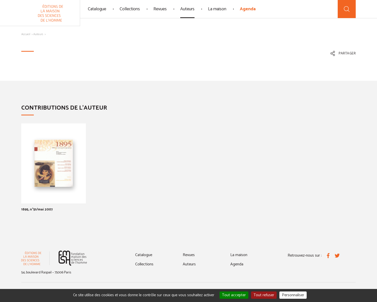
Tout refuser (264, 295)
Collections (130, 9)
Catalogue (97, 9)
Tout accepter (234, 295)
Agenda (248, 9)
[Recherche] (347, 9)
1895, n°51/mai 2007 (37, 209)
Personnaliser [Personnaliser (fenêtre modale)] (293, 295)
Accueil (25, 34)
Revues (160, 9)
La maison (217, 9)
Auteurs (187, 9)
